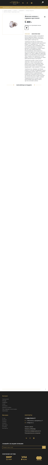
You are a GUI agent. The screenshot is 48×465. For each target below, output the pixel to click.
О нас (3, 418)
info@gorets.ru (30, 422)
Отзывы (4, 426)
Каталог (4, 420)
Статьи (4, 421)
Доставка (5, 425)
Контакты (5, 428)
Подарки (4, 402)
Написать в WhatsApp (30, 428)
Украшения (5, 399)
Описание (27, 33)
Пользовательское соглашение (32, 433)
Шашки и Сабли (6, 407)
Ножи (3, 404)
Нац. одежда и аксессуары (9, 409)
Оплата (4, 423)
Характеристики (36, 33)
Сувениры (5, 411)
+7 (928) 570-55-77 (30, 418)
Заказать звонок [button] (29, 426)
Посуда (4, 400)
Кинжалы (4, 405)
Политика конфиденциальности (33, 431)
